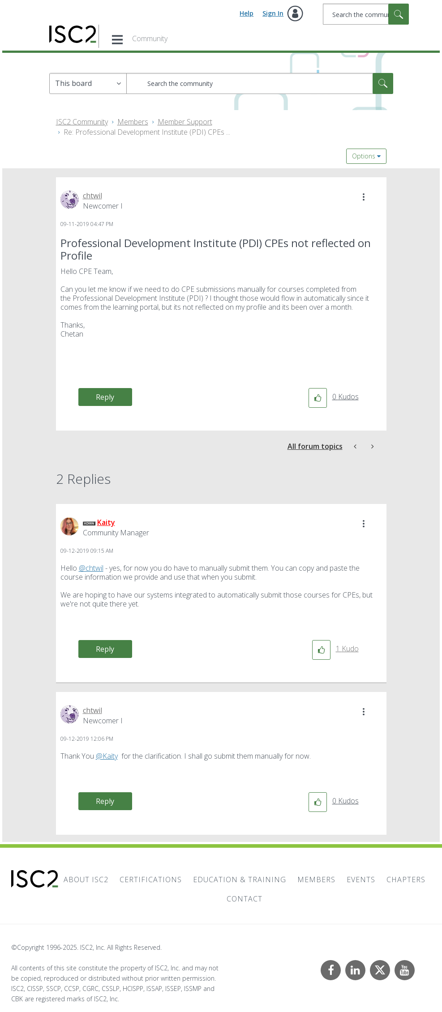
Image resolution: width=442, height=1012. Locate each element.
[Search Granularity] (88, 83)
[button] (363, 197)
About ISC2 (86, 879)
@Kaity (107, 756)
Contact (244, 899)
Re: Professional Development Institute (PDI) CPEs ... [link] (147, 132)
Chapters (405, 879)
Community (149, 38)
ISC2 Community (82, 122)
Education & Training (239, 879)
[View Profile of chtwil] (92, 196)
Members (132, 122)
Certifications (151, 879)
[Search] (366, 14)
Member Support (185, 122)
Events (361, 879)
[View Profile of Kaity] (106, 522)
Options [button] (363, 156)
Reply (105, 397)
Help (246, 13)
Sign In (272, 13)
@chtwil (91, 568)
